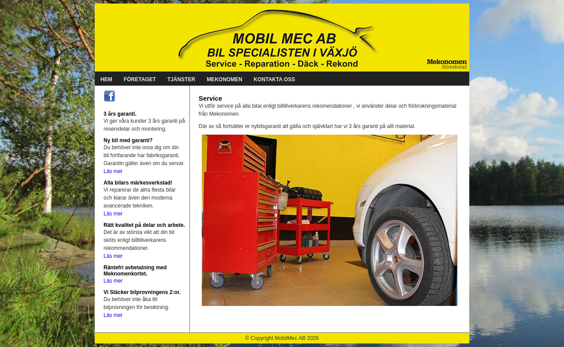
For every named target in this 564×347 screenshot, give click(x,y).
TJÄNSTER (181, 79)
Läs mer (113, 171)
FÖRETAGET (140, 79)
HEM (106, 79)
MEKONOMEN (224, 79)
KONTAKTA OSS (274, 79)
